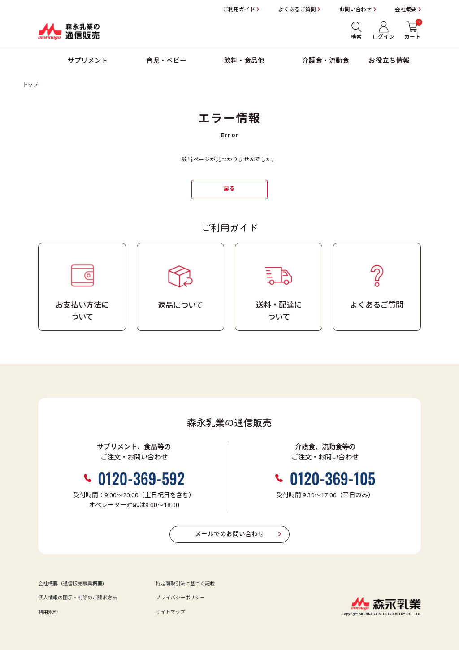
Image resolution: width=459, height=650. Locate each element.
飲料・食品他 (244, 60)
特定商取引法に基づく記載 (185, 584)
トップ (30, 85)
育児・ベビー (166, 60)
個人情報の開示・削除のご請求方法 (77, 598)
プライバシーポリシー (180, 598)
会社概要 (405, 9)
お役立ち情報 (389, 60)
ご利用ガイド (239, 9)
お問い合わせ (355, 9)
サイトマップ (170, 612)
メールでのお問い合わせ (229, 534)
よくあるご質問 (297, 9)
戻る (229, 189)
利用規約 (48, 612)
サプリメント (88, 60)
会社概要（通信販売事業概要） (72, 584)
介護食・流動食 (325, 60)
